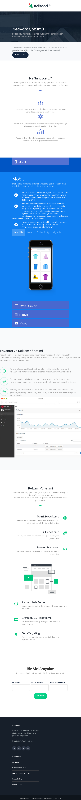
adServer (16, 761)
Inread (30, 232)
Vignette (57, 232)
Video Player (17, 782)
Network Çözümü (19, 766)
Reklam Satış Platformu (21, 771)
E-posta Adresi (37, 682)
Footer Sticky (43, 232)
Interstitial (18, 232)
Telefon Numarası (57, 682)
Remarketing (17, 777)
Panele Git (20, 54)
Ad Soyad (16, 682)
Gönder (40, 695)
